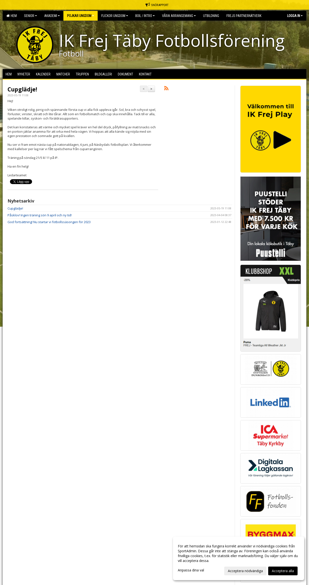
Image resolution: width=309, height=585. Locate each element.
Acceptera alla (283, 571)
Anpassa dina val (191, 570)
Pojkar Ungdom (80, 16)
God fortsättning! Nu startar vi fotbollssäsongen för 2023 (49, 222)
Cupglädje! (22, 89)
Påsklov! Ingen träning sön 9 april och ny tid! (40, 215)
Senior (30, 16)
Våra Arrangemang (179, 16)
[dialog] (238, 558)
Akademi (52, 16)
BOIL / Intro (145, 16)
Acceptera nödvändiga (245, 571)
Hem (11, 16)
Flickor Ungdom (114, 16)
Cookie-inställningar (21, 341)
